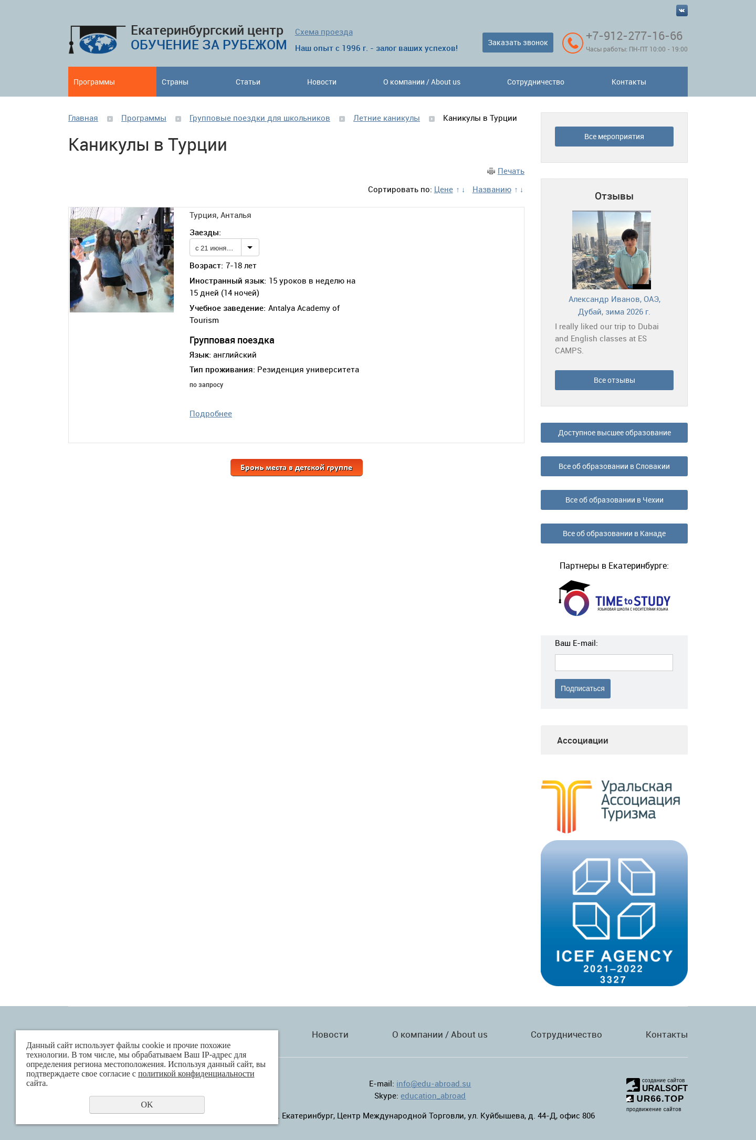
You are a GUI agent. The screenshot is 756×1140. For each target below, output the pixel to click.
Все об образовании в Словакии (614, 466)
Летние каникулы (386, 117)
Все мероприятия (614, 136)
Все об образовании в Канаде (614, 533)
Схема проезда (324, 31)
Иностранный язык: (228, 280)
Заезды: (205, 232)
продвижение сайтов (653, 1109)
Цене (443, 189)
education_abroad (433, 1095)
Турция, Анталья (220, 214)
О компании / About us (421, 82)
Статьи (248, 82)
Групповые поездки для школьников (260, 117)
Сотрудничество (535, 82)
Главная (83, 117)
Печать (511, 170)
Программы (94, 82)
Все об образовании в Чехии (614, 500)
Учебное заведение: (228, 307)
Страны (175, 82)
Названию (491, 189)
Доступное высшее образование (614, 432)
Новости (322, 82)
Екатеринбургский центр (209, 37)
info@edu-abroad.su (433, 1083)
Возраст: (206, 265)
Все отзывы (614, 380)
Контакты (629, 82)
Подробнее (211, 413)
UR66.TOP (655, 1099)
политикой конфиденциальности (196, 1073)
